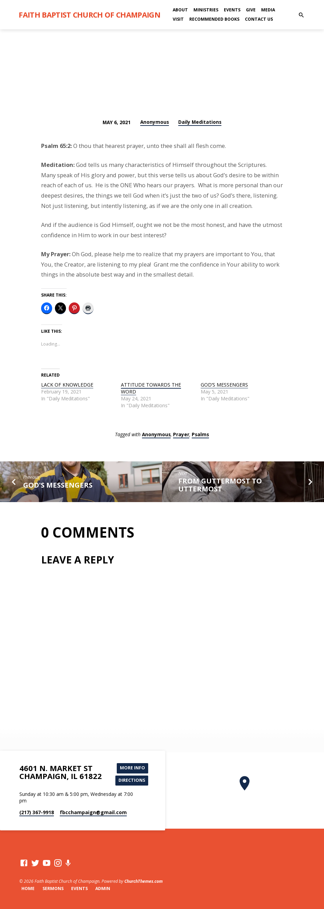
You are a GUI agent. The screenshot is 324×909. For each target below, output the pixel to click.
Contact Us (259, 19)
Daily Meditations (199, 122)
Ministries (205, 10)
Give (251, 10)
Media (268, 10)
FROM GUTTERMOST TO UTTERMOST (220, 485)
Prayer (181, 434)
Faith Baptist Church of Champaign (89, 15)
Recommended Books (214, 19)
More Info (132, 768)
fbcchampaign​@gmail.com (93, 812)
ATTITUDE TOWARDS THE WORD (151, 388)
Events (232, 10)
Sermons (53, 888)
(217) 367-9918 (36, 812)
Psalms (200, 434)
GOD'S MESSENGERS (58, 485)
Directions (131, 780)
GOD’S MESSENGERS (224, 384)
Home (28, 888)
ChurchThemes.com (143, 881)
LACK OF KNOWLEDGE (67, 384)
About (180, 10)
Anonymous (154, 122)
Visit (178, 19)
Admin (102, 888)
